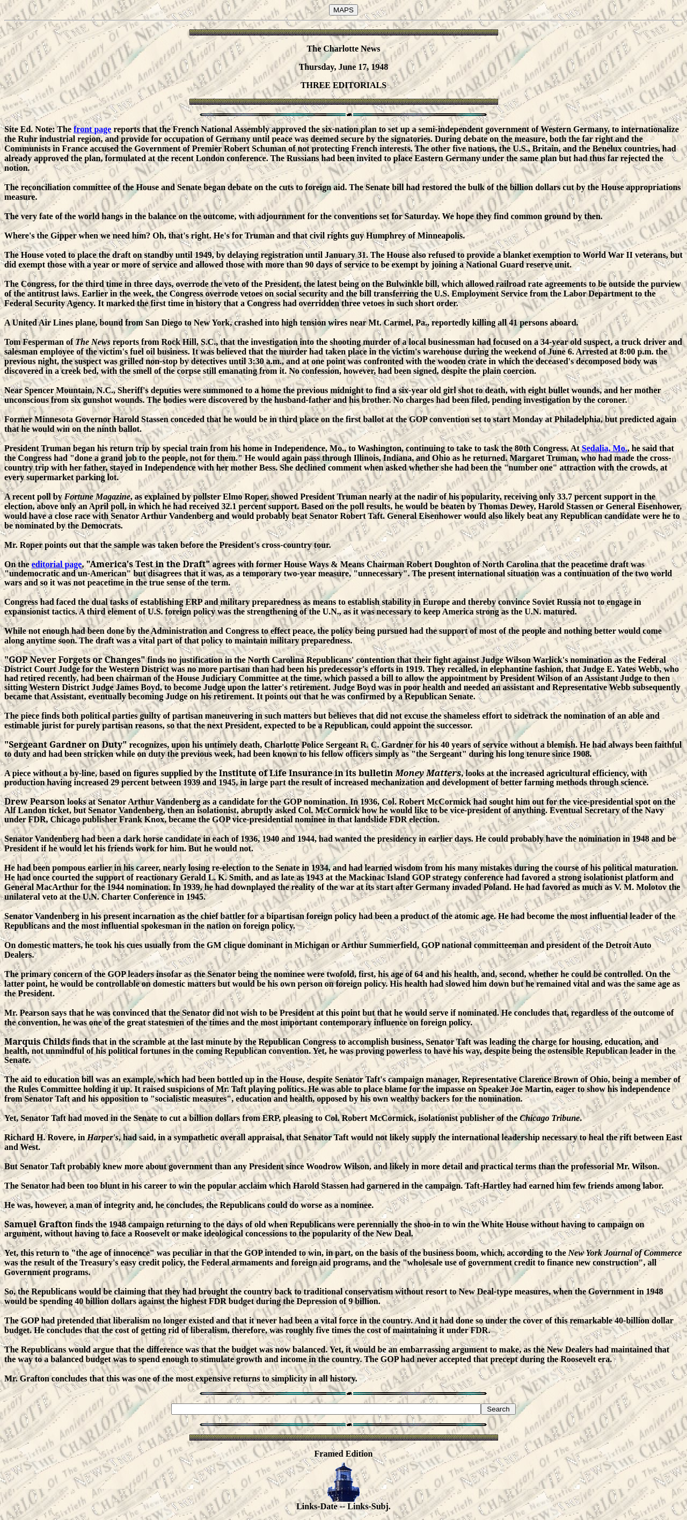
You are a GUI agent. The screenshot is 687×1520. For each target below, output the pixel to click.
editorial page (57, 564)
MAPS (343, 10)
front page (92, 129)
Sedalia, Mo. (604, 448)
